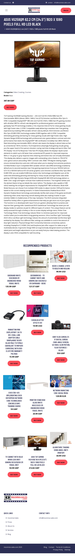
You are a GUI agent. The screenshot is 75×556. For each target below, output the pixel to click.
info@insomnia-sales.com (62, 2)
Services (10, 530)
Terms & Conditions (63, 547)
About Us (11, 526)
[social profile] (13, 2)
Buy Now (10, 107)
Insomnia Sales (13, 518)
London (50, 2)
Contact (51, 547)
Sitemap (67, 550)
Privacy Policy (58, 550)
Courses (28, 92)
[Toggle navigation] (6, 10)
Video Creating (18, 92)
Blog (9, 534)
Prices (65, 10)
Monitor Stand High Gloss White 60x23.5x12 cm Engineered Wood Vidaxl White (37, 405)
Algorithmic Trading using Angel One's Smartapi (61, 450)
